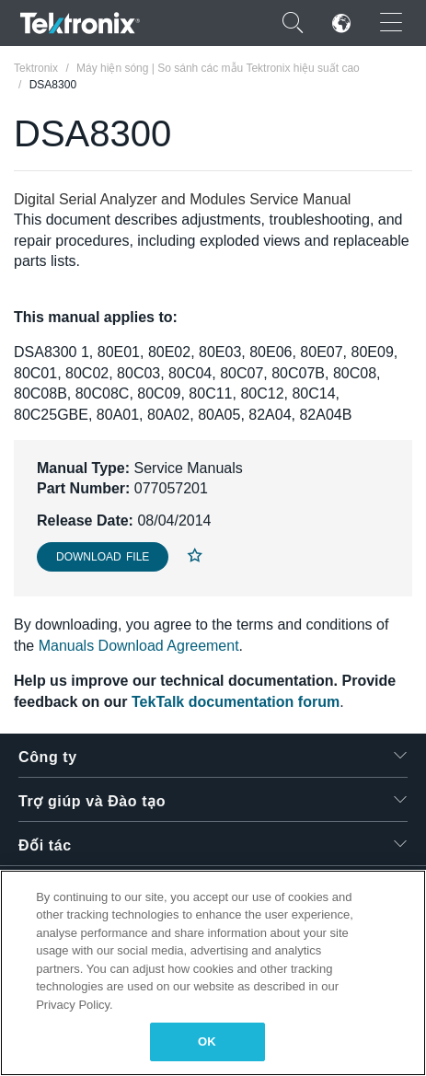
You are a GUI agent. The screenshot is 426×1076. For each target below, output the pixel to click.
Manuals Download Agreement (139, 646)
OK (207, 1041)
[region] (213, 973)
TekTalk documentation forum (236, 702)
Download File (102, 556)
